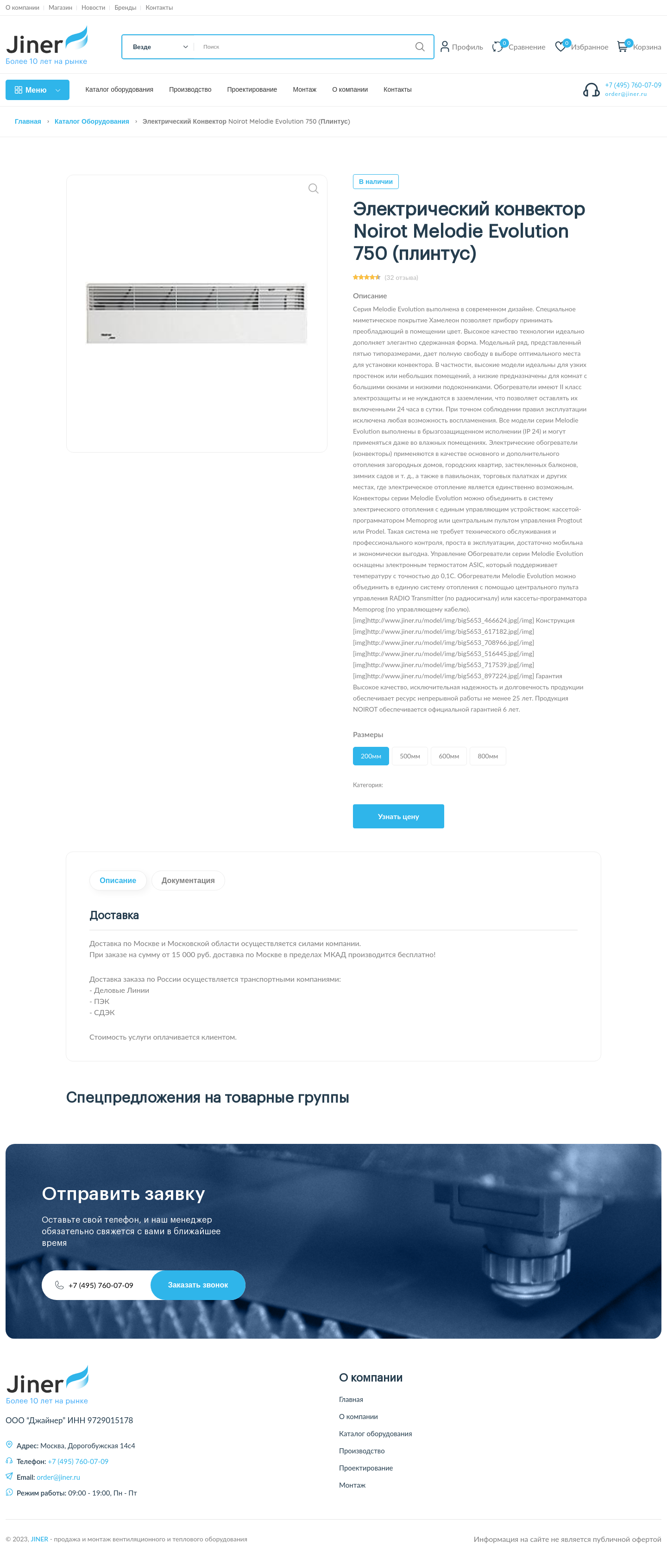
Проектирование (252, 90)
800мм (488, 756)
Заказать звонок (197, 1285)
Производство (190, 90)
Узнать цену (398, 816)
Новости (93, 8)
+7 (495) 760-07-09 (633, 85)
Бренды (125, 8)
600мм (449, 756)
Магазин (60, 8)
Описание (120, 881)
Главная (28, 121)
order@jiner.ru (626, 93)
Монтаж (304, 90)
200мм (371, 756)
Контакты (159, 8)
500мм (410, 756)
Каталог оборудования (120, 90)
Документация (195, 881)
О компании (22, 8)
